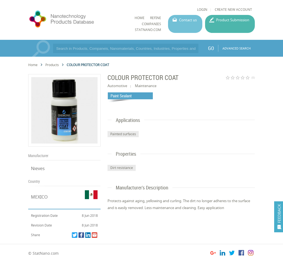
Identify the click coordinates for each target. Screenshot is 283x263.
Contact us (188, 19)
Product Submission (232, 19)
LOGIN (202, 9)
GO (211, 48)
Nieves (38, 168)
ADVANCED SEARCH (236, 48)
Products (52, 65)
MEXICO (39, 197)
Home (33, 65)
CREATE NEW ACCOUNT (233, 9)
